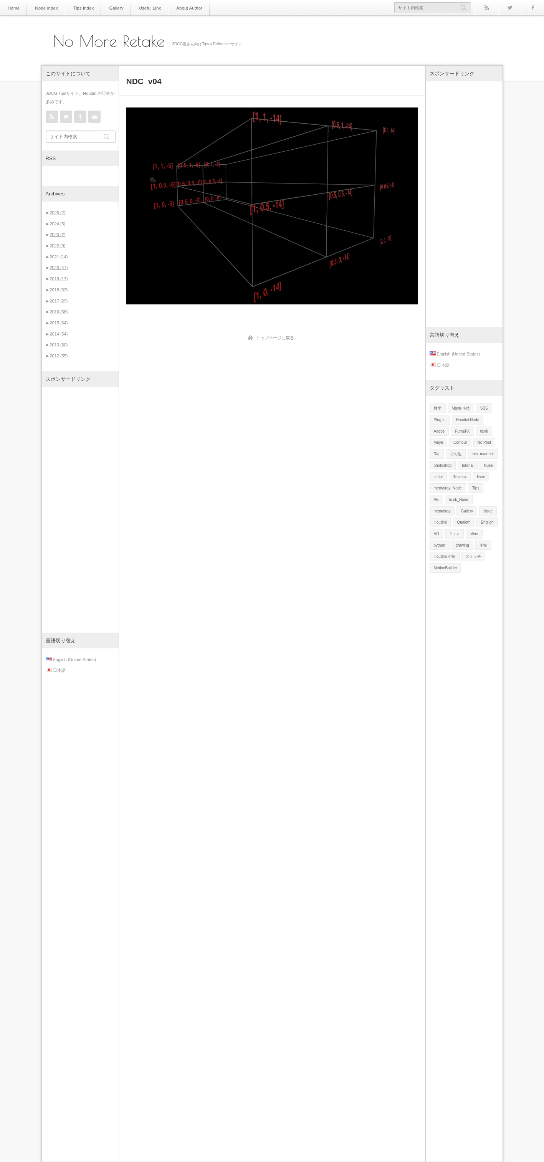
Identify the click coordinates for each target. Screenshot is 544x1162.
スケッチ (473, 556)
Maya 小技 (461, 408)
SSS (484, 408)
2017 (59, 301)
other (474, 534)
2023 (57, 234)
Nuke (488, 465)
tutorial (467, 465)
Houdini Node (468, 420)
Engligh (487, 522)
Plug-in (440, 420)
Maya (438, 442)
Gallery (107, 8)
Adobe (439, 431)
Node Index (43, 8)
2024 (57, 223)
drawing (462, 545)
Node (488, 511)
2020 (59, 267)
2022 (57, 245)
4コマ (455, 534)
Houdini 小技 (445, 556)
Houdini (440, 522)
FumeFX (462, 431)
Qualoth (463, 522)
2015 (59, 323)
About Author (174, 8)
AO (436, 534)
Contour (460, 442)
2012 (59, 356)
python (439, 545)
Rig (437, 454)
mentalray (442, 511)
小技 (483, 545)
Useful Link (138, 8)
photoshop (443, 465)
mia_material (483, 454)
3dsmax (459, 477)
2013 (59, 344)
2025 (57, 212)
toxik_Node (458, 500)
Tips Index (77, 8)
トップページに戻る (275, 338)
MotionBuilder (445, 568)
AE (436, 500)
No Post (484, 442)
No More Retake (109, 41)
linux (481, 477)
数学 (437, 408)
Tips (476, 488)
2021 (59, 257)
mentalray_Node (448, 488)
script (438, 477)
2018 (59, 290)
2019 (59, 278)
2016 (59, 311)
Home (13, 8)
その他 (455, 454)
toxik (484, 431)
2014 (59, 334)
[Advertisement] (80, 510)
